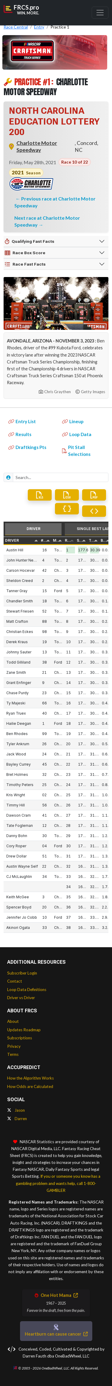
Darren (17, 1118)
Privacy (14, 1046)
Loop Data (76, 434)
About (13, 1021)
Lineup (73, 421)
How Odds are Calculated (30, 1086)
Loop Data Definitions (26, 989)
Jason (16, 1110)
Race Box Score (25, 253)
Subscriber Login (22, 973)
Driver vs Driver (21, 997)
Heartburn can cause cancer (56, 1333)
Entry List (22, 421)
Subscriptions (19, 1037)
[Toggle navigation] (100, 13)
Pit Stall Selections (76, 450)
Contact (14, 981)
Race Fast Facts (25, 264)
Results (19, 434)
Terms (13, 1054)
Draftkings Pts (27, 447)
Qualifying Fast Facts (29, 241)
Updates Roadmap (24, 1029)
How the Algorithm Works (30, 1078)
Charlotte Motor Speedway (36, 146)
